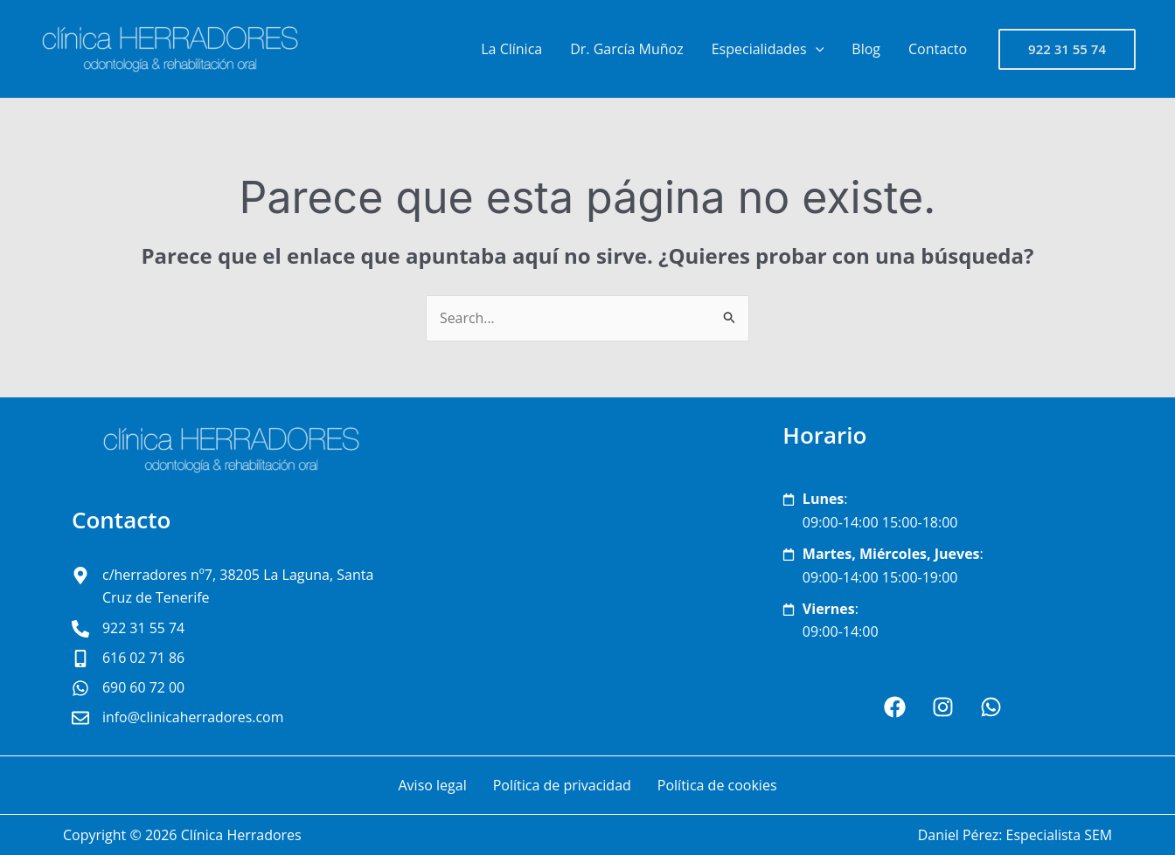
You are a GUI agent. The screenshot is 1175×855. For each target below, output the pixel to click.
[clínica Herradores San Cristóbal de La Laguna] (588, 576)
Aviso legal (432, 785)
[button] (1067, 49)
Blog (866, 49)
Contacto (937, 49)
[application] (815, 48)
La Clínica (511, 49)
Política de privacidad (562, 785)
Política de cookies (717, 785)
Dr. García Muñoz (626, 49)
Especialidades (768, 48)
